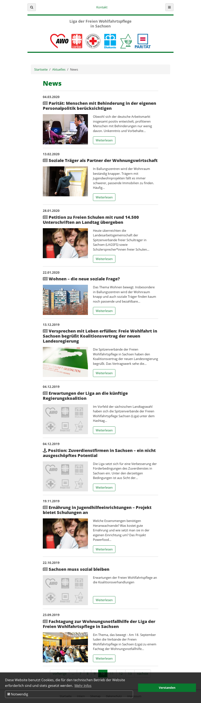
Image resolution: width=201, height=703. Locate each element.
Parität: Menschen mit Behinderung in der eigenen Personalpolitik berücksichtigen (99, 105)
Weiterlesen (105, 140)
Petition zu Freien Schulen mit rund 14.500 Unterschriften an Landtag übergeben (91, 219)
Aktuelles (58, 69)
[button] (31, 7)
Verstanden (167, 688)
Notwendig (17, 694)
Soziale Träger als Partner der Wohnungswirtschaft (103, 160)
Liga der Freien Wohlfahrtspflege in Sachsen (100, 24)
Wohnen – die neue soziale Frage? (84, 279)
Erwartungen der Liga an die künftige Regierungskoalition (85, 395)
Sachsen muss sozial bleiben (78, 569)
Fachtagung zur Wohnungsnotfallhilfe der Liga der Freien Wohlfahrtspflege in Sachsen (99, 624)
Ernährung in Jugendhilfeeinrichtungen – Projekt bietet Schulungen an (97, 510)
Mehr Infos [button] (82, 685)
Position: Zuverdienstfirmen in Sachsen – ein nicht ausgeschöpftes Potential (99, 453)
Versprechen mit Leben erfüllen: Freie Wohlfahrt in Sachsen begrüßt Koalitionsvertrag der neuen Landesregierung (100, 336)
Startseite (41, 69)
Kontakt (101, 7)
